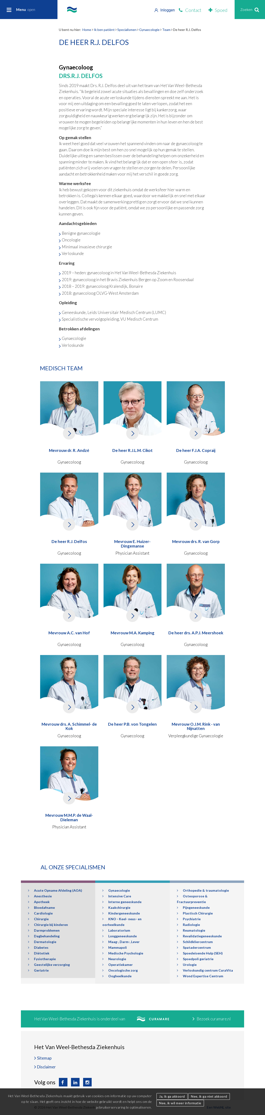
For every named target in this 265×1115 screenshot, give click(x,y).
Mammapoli (114, 947)
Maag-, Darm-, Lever (121, 942)
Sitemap (44, 1058)
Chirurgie (38, 919)
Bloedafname (41, 907)
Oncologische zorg (120, 970)
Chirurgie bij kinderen (48, 925)
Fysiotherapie (42, 959)
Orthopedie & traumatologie (203, 890)
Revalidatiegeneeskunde (199, 936)
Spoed (217, 10)
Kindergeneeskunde (121, 913)
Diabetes (38, 947)
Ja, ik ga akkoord (172, 1096)
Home (86, 30)
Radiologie (188, 925)
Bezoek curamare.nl (212, 1019)
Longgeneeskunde (119, 936)
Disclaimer (46, 1066)
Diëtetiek (38, 953)
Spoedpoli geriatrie (195, 959)
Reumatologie (191, 930)
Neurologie (114, 959)
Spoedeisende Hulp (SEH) (200, 953)
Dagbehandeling (44, 936)
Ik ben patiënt (104, 30)
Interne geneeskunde (122, 902)
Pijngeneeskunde (193, 907)
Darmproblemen (44, 930)
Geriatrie (38, 970)
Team (166, 30)
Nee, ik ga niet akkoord (209, 1096)
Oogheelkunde (117, 976)
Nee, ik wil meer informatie (180, 1103)
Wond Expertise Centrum (200, 976)
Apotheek (39, 902)
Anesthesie (40, 896)
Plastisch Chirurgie (195, 913)
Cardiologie (40, 913)
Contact (190, 10)
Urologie (187, 965)
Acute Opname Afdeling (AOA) (55, 890)
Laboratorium (116, 930)
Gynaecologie (149, 30)
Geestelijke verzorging (49, 965)
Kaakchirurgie (116, 907)
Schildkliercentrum (195, 942)
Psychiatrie (189, 919)
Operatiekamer (117, 965)
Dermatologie (42, 942)
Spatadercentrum (194, 947)
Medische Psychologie (122, 953)
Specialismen (127, 30)
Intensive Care (116, 896)
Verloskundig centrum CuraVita (205, 970)
